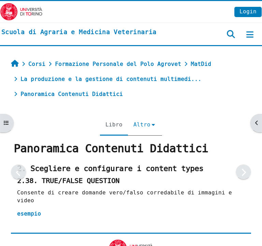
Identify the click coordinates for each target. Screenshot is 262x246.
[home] (78, 32)
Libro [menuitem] (113, 124)
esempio (29, 214)
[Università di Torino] (21, 11)
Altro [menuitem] (141, 124)
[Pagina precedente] (18, 172)
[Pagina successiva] (243, 172)
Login (248, 11)
